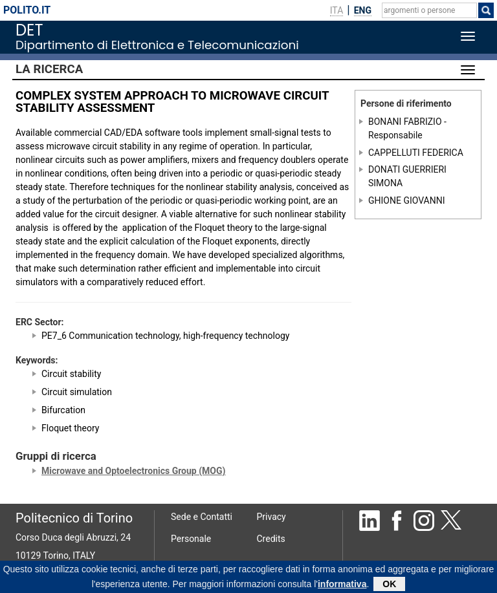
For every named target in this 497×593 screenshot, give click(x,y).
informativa (342, 586)
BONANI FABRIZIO (405, 121)
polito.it (26, 10)
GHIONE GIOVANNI (406, 200)
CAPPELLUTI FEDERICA (415, 152)
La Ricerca (49, 69)
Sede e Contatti (201, 517)
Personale (191, 539)
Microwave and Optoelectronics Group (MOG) (133, 471)
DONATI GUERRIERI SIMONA (407, 176)
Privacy (271, 517)
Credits (271, 539)
